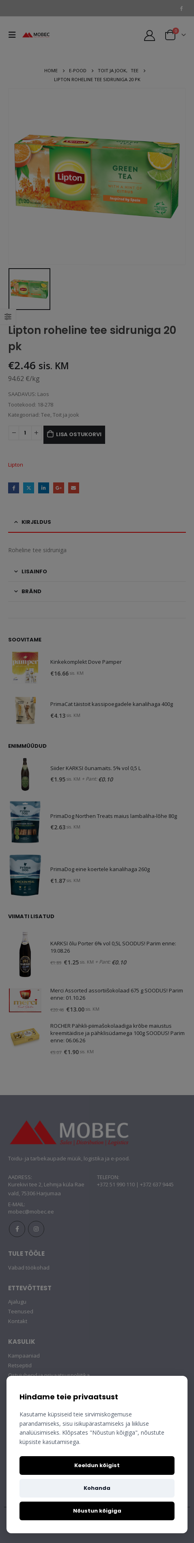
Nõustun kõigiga (97, 1511)
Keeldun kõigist (97, 1465)
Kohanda (97, 1488)
